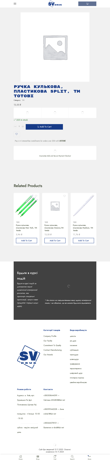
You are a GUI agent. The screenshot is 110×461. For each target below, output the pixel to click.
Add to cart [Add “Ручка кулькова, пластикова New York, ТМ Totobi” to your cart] (26, 242)
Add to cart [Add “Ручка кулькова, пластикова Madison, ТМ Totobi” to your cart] (83, 242)
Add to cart (45, 128)
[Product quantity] (19, 128)
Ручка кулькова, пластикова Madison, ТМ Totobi (82, 229)
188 (23, 101)
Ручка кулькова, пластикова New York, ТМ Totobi (25, 229)
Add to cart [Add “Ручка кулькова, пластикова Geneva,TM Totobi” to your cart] (55, 242)
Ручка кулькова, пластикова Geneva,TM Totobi (54, 229)
